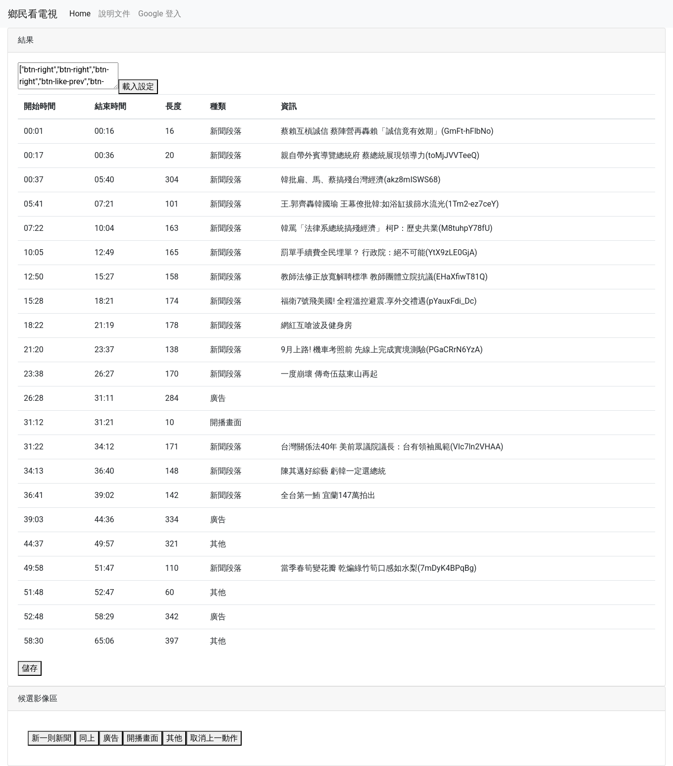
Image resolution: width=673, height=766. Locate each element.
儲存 (30, 668)
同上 (87, 738)
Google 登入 (159, 13)
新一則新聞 (51, 738)
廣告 (111, 738)
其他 (174, 738)
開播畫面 (142, 738)
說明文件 (114, 13)
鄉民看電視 (32, 14)
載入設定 (138, 86)
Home (80, 13)
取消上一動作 (214, 738)
